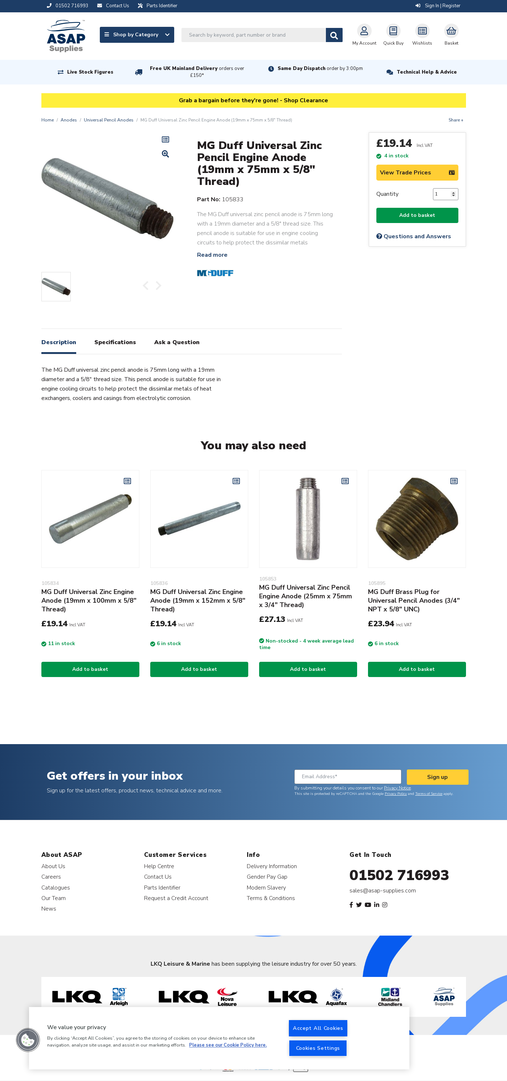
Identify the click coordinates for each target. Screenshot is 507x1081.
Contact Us (158, 876)
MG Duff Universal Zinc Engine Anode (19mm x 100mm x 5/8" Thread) (88, 600)
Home (47, 120)
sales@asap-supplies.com (382, 891)
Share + (456, 120)
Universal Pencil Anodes (109, 120)
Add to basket (417, 215)
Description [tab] (58, 342)
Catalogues (55, 887)
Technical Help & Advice (427, 72)
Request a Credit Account (176, 898)
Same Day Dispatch (320, 68)
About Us (53, 866)
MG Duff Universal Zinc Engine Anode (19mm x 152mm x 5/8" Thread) (197, 600)
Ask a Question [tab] (177, 342)
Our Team (53, 898)
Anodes (69, 120)
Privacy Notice (397, 788)
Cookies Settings (318, 1048)
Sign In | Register (438, 6)
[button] (28, 1040)
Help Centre (159, 866)
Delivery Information (272, 866)
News (48, 908)
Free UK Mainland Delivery (197, 72)
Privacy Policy (396, 793)
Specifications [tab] (115, 342)
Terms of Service (428, 793)
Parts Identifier (162, 887)
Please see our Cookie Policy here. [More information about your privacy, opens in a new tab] (228, 1045)
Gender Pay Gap (267, 876)
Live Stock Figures (90, 72)
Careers (51, 876)
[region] (219, 1038)
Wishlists (422, 35)
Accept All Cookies (318, 1028)
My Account (364, 35)
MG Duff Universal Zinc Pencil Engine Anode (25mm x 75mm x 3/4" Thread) (305, 596)
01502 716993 (399, 875)
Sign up (437, 777)
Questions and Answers (413, 236)
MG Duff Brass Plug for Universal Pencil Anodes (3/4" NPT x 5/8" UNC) (414, 600)
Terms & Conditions (271, 898)
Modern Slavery (266, 887)
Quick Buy (393, 35)
